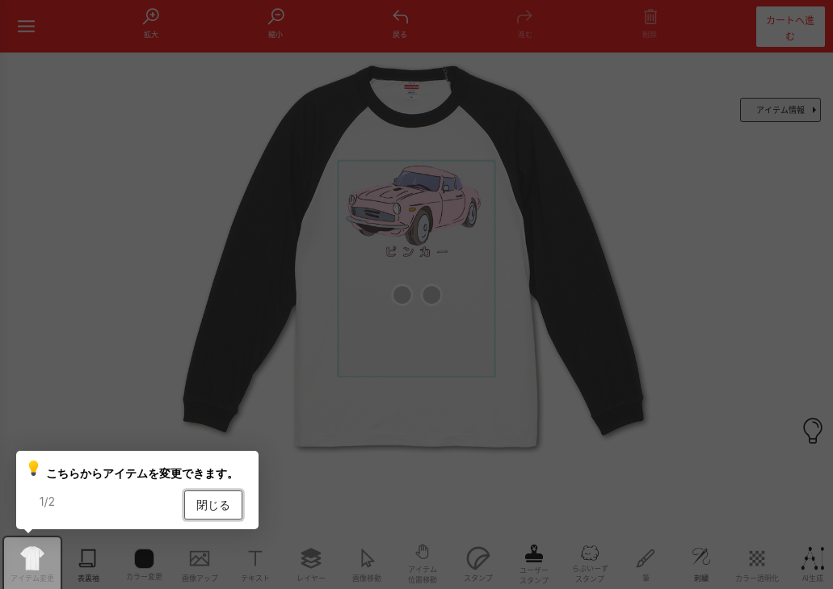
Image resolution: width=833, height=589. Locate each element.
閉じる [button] (213, 504)
